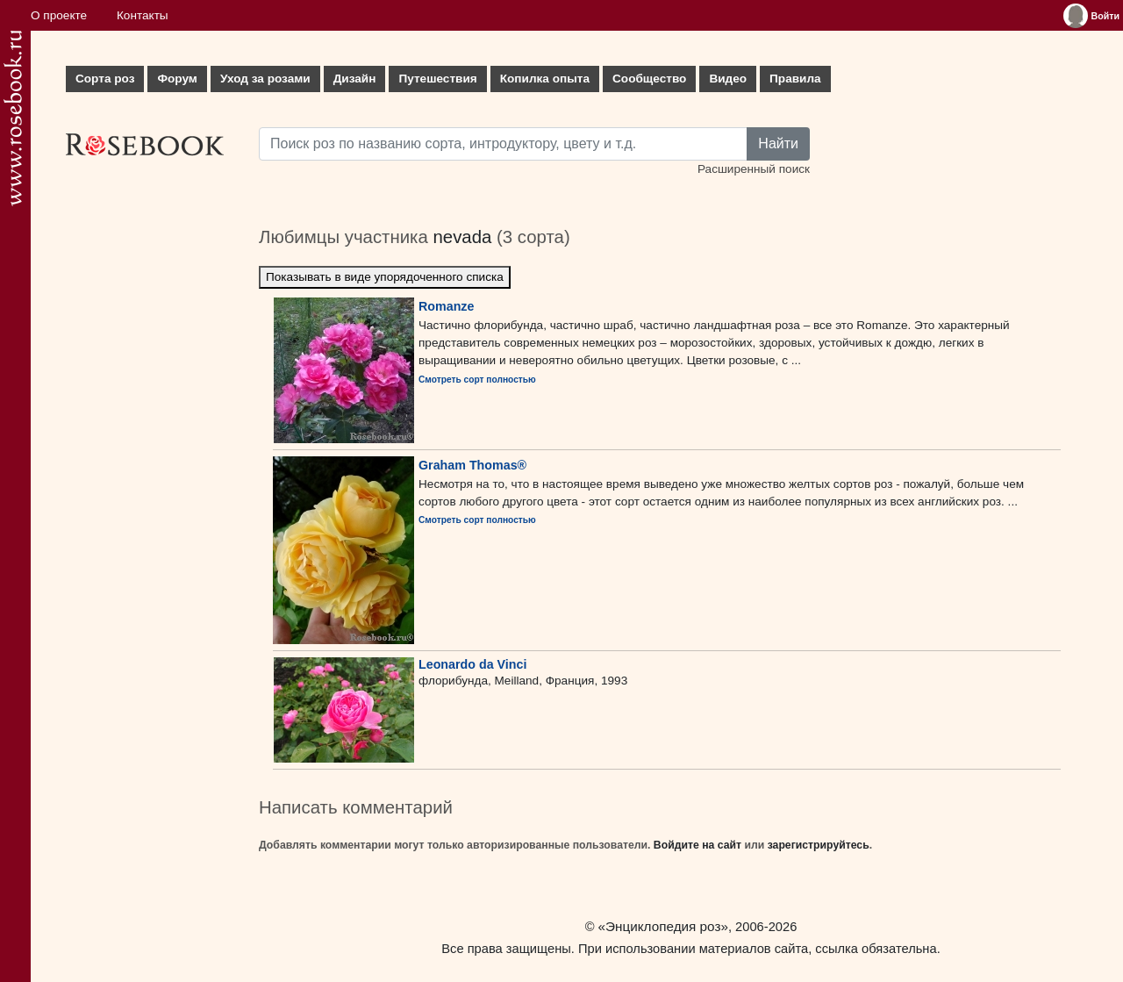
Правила (795, 78)
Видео (728, 78)
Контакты (142, 15)
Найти (778, 143)
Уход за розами (265, 78)
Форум (177, 78)
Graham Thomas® (472, 465)
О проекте (59, 15)
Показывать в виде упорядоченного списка (385, 276)
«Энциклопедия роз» (663, 926)
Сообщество (649, 78)
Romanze (446, 306)
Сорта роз (104, 78)
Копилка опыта (545, 78)
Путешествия (437, 78)
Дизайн (354, 78)
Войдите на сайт (697, 845)
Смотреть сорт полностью (477, 379)
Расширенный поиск (753, 169)
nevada (462, 237)
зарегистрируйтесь (818, 845)
